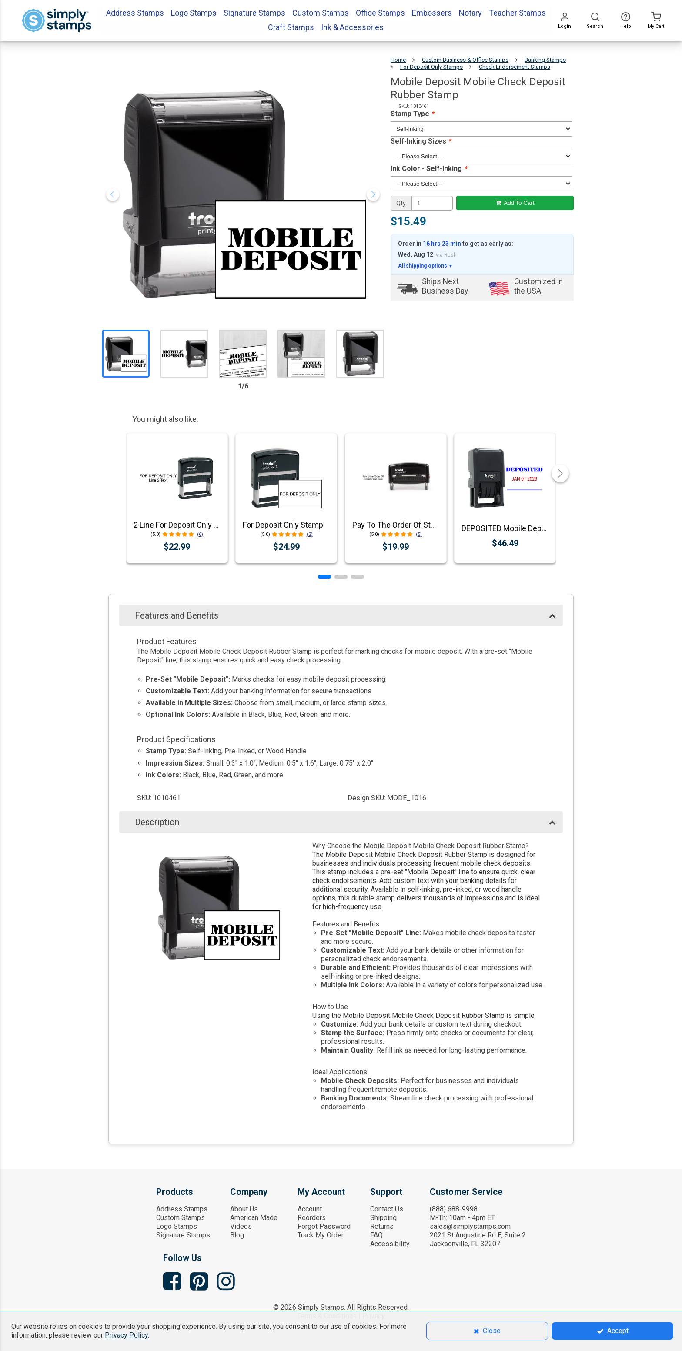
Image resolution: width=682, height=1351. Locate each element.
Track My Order (321, 1235)
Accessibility (390, 1244)
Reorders (312, 1218)
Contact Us (386, 1209)
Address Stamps (181, 1209)
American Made (253, 1218)
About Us (244, 1209)
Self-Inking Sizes (421, 141)
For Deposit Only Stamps (431, 67)
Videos (241, 1226)
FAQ (376, 1235)
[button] (324, 577)
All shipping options (425, 266)
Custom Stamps (180, 1218)
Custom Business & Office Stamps (465, 60)
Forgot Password (324, 1226)
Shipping (383, 1218)
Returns (382, 1226)
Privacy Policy (126, 1335)
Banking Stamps (545, 60)
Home (398, 60)
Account (310, 1209)
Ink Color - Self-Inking (429, 168)
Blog (237, 1235)
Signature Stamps (183, 1235)
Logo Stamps (176, 1226)
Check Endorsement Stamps (514, 67)
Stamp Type (412, 114)
